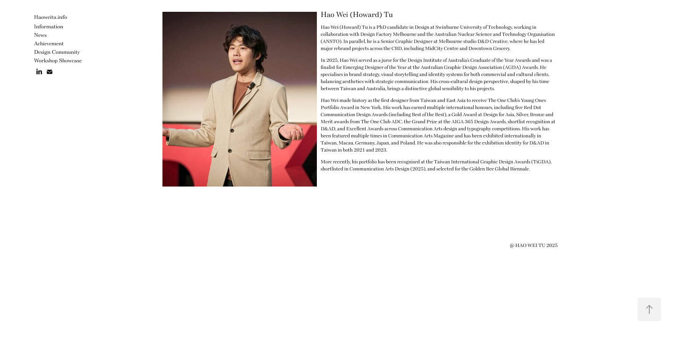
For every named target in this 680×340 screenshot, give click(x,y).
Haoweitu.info (50, 18)
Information (48, 27)
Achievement (49, 44)
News (40, 36)
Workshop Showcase (58, 61)
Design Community (57, 53)
